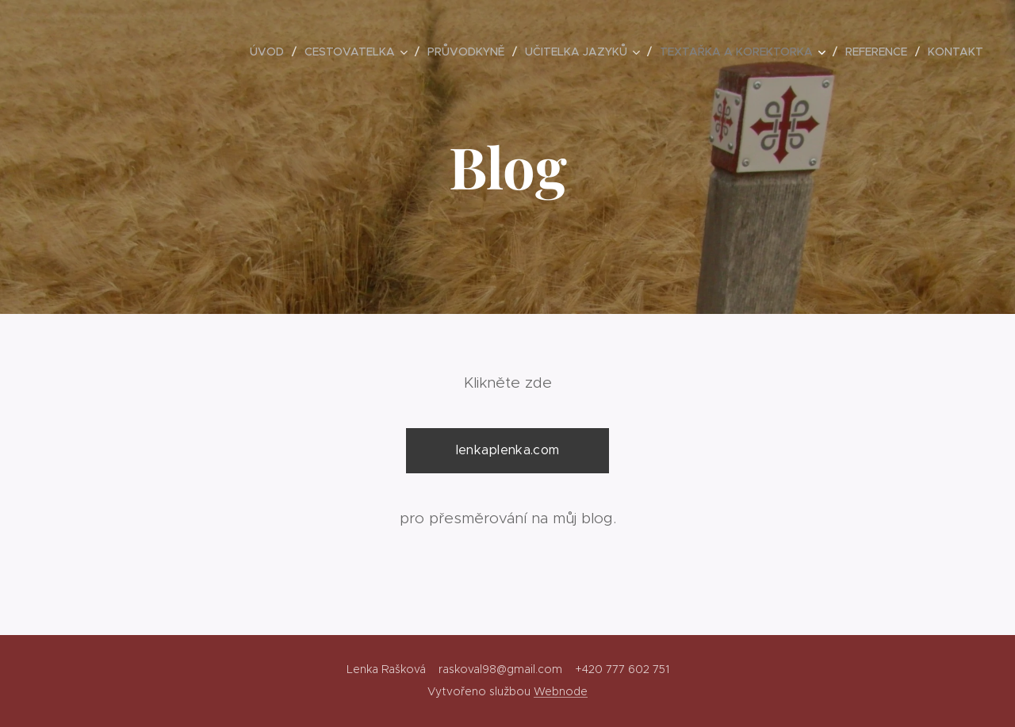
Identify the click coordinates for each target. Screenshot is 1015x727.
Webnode (561, 691)
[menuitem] (271, 51)
